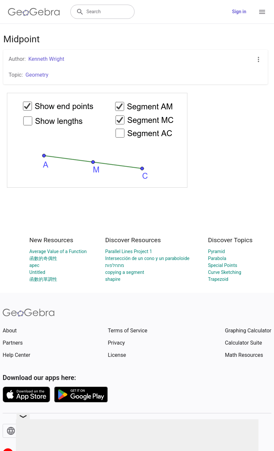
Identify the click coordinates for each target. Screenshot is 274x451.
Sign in (239, 11)
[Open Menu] (262, 12)
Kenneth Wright (46, 59)
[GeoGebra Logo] (34, 12)
